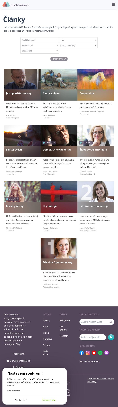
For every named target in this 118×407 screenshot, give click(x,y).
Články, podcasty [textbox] (67, 45)
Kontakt (64, 335)
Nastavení (20, 400)
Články (46, 320)
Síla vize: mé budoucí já (94, 206)
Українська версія (89, 361)
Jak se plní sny (14, 206)
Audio (46, 326)
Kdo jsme (65, 320)
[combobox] (40, 40)
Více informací (13, 390)
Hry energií (50, 206)
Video (46, 332)
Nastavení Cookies (105, 378)
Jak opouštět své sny (18, 93)
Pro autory (63, 328)
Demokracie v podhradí (57, 149)
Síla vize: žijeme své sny (57, 262)
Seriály (46, 345)
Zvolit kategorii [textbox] (28, 40)
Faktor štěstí (14, 149)
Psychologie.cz (15, 4)
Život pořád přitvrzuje (93, 149)
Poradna (47, 338)
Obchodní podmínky (91, 380)
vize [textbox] (62, 40)
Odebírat (111, 337)
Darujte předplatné (18, 360)
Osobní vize (87, 93)
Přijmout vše (49, 400)
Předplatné (18, 353)
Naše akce (45, 353)
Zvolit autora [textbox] (27, 45)
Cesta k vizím (51, 93)
